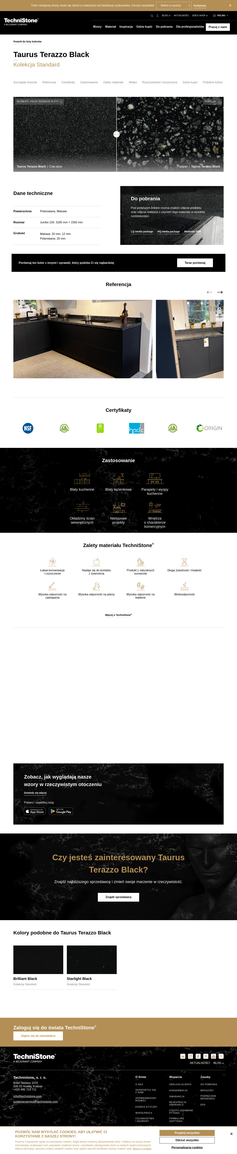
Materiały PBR (192, 231)
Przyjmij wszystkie (187, 1132)
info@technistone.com (27, 1097)
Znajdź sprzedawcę (118, 899)
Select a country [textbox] (171, 5)
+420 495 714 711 (24, 1090)
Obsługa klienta (180, 1085)
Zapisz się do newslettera (39, 1036)
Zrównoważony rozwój (146, 1100)
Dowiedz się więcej (35, 795)
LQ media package (142, 231)
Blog (166, 15)
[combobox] (174, 5)
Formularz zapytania (176, 1120)
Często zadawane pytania (181, 1112)
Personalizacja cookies (187, 1147)
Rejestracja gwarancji (178, 1104)
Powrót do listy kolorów (27, 41)
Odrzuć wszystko (187, 1140)
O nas (139, 1085)
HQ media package (169, 231)
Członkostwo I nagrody (144, 1120)
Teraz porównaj (194, 262)
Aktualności (181, 15)
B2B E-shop (200, 15)
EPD (202, 1106)
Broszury (207, 1092)
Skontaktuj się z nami (145, 1092)
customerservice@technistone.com (35, 1102)
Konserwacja (178, 1092)
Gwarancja (177, 1098)
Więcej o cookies (142, 1148)
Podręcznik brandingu (208, 1098)
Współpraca (144, 1113)
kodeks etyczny (146, 1107)
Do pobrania (208, 1085)
